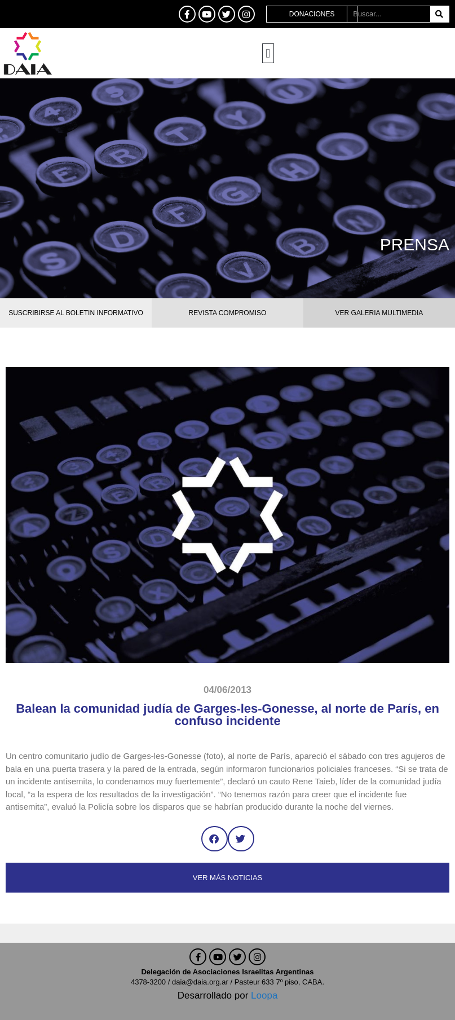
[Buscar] (439, 14)
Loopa (264, 995)
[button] (268, 53)
